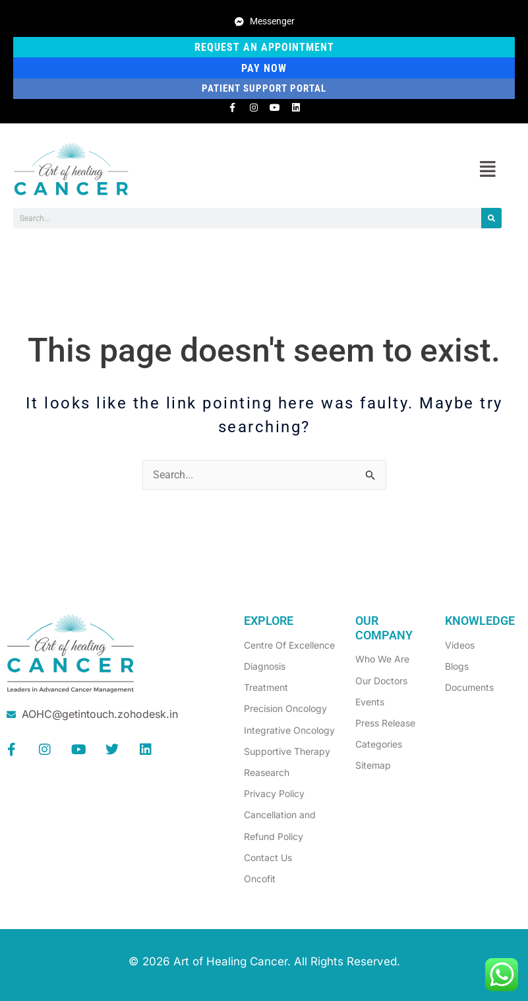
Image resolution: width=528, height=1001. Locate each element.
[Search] (491, 218)
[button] (487, 169)
